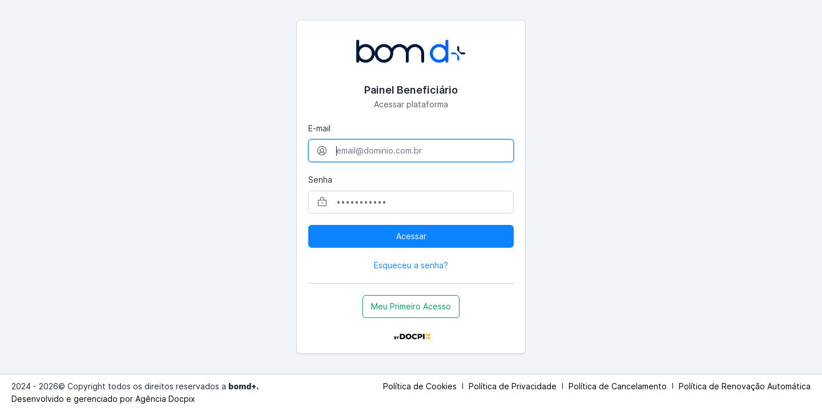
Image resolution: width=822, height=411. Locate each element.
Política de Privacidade (513, 386)
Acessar (411, 236)
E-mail (319, 128)
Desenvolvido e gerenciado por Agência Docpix (103, 399)
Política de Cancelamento (618, 386)
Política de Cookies (420, 386)
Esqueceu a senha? (411, 265)
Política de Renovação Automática (745, 386)
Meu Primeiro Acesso (411, 306)
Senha (320, 179)
